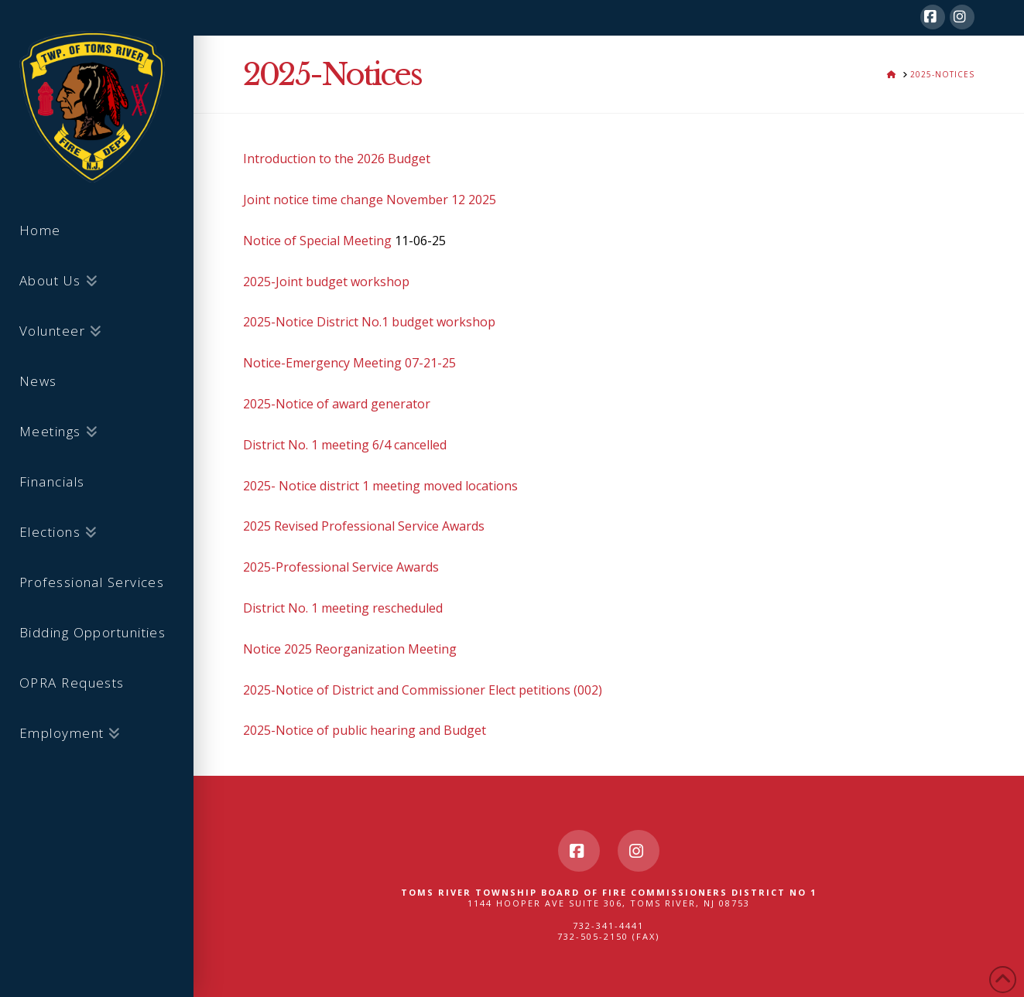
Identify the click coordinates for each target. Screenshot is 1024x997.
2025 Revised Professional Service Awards (364, 525)
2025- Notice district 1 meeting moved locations (380, 485)
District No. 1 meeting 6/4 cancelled (345, 444)
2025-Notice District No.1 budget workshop (369, 321)
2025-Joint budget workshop (326, 281)
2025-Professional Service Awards (341, 566)
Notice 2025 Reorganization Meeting (350, 648)
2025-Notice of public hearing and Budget (364, 730)
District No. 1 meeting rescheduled (343, 607)
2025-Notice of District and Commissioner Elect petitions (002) (422, 689)
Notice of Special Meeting (317, 240)
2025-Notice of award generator (336, 403)
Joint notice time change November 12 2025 (369, 199)
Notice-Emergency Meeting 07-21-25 (349, 362)
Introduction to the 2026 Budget (336, 158)
